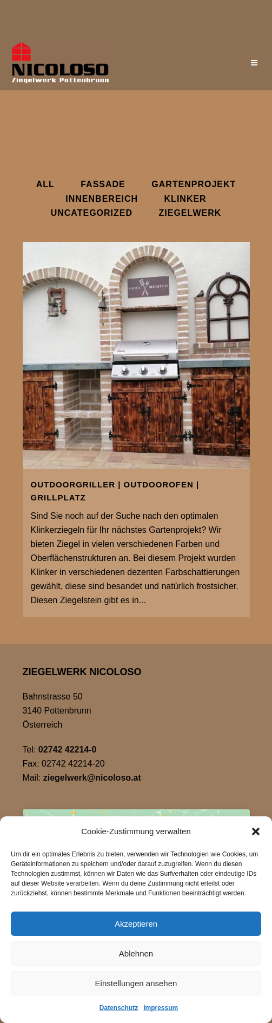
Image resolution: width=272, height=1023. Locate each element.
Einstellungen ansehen (136, 983)
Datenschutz (118, 1008)
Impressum (160, 1008)
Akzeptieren (136, 923)
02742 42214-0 (67, 749)
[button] (255, 831)
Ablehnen (136, 953)
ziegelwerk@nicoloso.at (92, 777)
